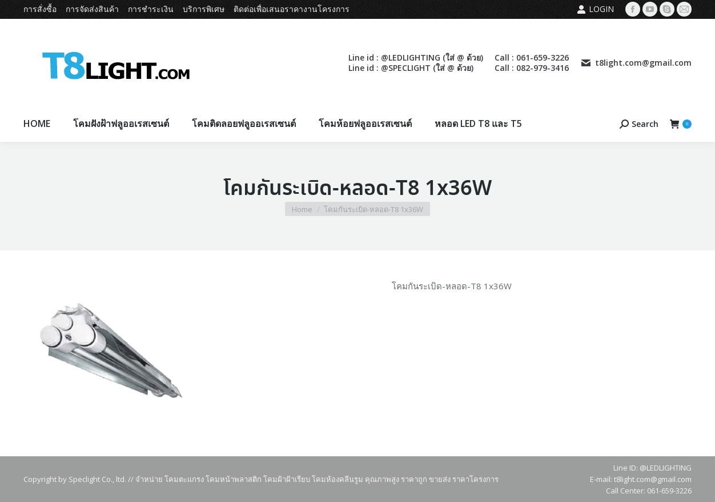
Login (595, 9)
